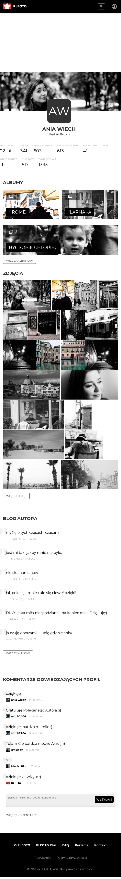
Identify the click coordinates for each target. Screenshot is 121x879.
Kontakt (100, 847)
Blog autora (20, 518)
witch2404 (18, 716)
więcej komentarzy (21, 816)
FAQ (65, 847)
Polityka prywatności (72, 859)
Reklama (81, 847)
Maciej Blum (19, 766)
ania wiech (59, 129)
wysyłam (104, 799)
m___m (16, 783)
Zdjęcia (13, 273)
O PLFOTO (22, 847)
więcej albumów (19, 260)
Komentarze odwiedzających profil (51, 679)
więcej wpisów (18, 653)
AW (59, 111)
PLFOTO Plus (46, 847)
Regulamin (42, 859)
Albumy (13, 182)
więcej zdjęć (16, 496)
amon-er (17, 749)
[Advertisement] (60, 42)
